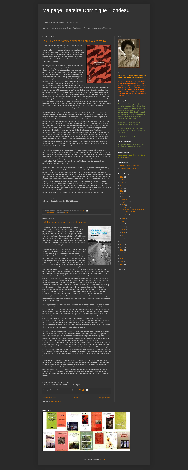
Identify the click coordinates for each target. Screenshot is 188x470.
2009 (122, 258)
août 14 (126, 215)
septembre (125, 202)
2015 (122, 242)
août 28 (126, 207)
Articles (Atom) (56, 401)
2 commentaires (49, 392)
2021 (122, 180)
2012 (122, 250)
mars (124, 229)
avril (123, 227)
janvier (124, 235)
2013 (122, 247)
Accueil (76, 398)
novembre (125, 196)
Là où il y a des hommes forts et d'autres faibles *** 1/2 (74, 41)
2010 (122, 256)
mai (123, 224)
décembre (125, 193)
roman (66, 212)
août (123, 205)
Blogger (102, 459)
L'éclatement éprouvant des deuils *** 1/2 (66, 222)
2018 (122, 188)
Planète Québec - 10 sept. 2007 (130, 166)
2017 (122, 191)
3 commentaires (49, 212)
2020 (122, 183)
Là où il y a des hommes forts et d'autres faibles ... (133, 210)
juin (123, 221)
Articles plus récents (49, 398)
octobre (124, 199)
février (124, 232)
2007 (122, 264)
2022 (122, 177)
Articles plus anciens (103, 398)
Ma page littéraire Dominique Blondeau (85, 10)
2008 (122, 261)
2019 (122, 185)
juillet (124, 218)
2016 (122, 239)
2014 (122, 244)
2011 (122, 253)
